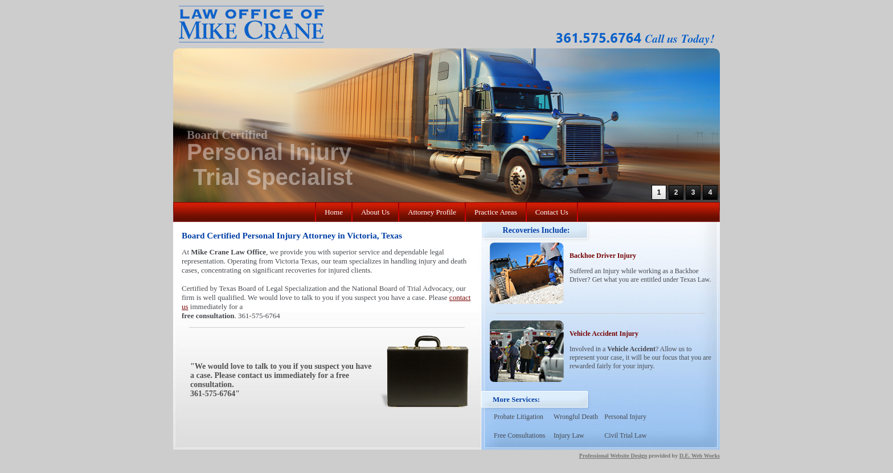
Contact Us (551, 212)
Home (334, 212)
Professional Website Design (613, 456)
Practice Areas (495, 212)
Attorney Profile (432, 212)
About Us (375, 212)
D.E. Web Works (699, 456)
